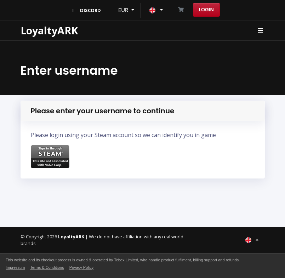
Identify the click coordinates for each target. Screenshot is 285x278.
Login (206, 9)
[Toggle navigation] (260, 30)
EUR (124, 10)
